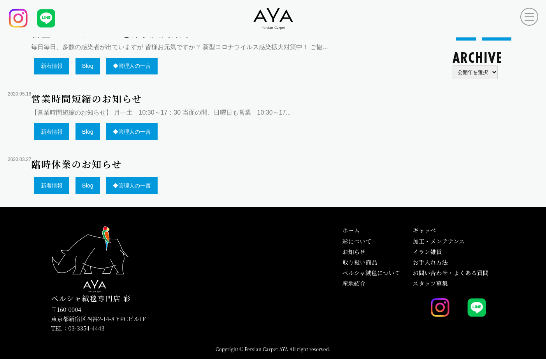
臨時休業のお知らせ (76, 164)
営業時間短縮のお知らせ (86, 99)
